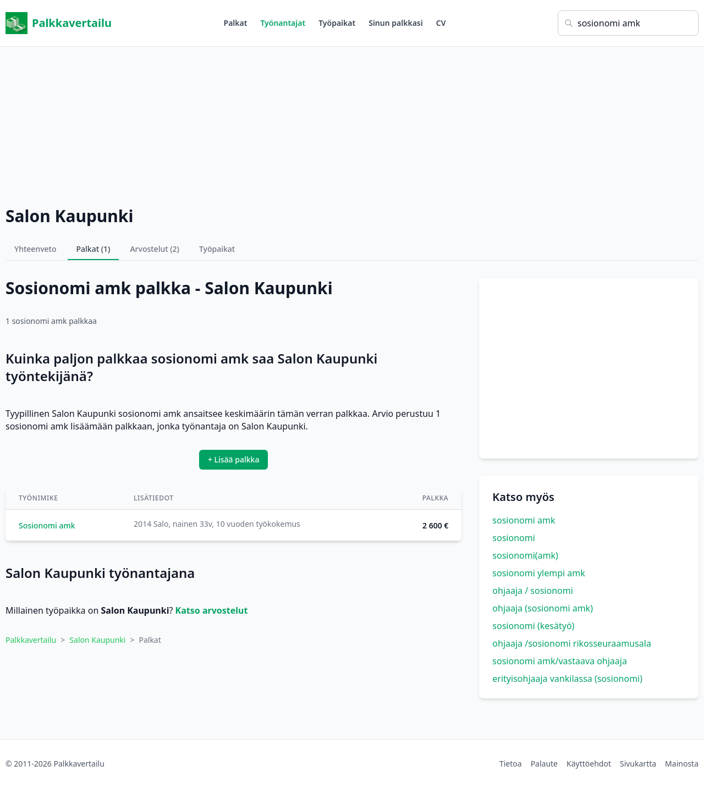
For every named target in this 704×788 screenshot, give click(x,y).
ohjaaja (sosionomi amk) (542, 608)
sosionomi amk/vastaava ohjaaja (559, 661)
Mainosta (681, 763)
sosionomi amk (523, 520)
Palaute (544, 763)
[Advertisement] (352, 124)
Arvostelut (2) (154, 249)
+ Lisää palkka (234, 459)
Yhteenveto (35, 249)
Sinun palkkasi (396, 23)
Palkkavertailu (59, 23)
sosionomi (513, 538)
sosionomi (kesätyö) (533, 626)
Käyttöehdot (588, 763)
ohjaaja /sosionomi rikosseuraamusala (571, 643)
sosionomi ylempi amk (538, 573)
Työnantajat (282, 23)
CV (441, 23)
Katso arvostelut (211, 610)
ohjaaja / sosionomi (532, 591)
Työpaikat (336, 23)
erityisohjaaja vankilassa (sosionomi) (567, 679)
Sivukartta (638, 763)
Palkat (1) (93, 249)
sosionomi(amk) (525, 555)
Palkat (236, 23)
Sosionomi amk (47, 525)
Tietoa (510, 763)
